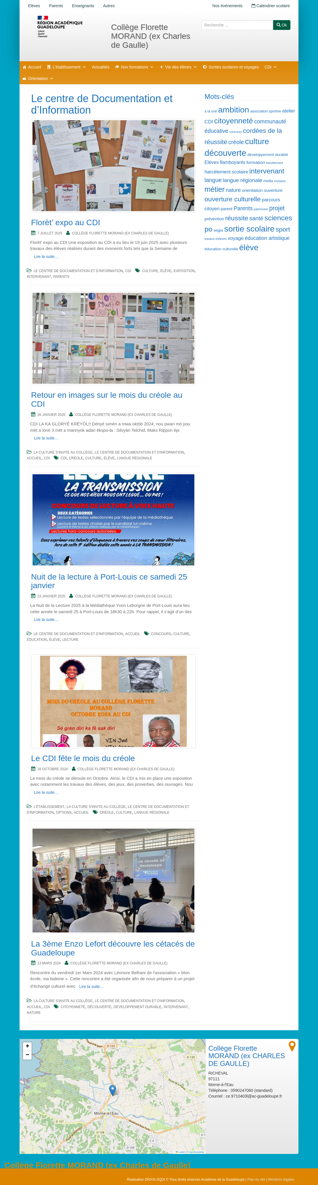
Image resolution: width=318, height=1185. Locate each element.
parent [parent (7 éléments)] (226, 209)
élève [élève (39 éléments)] (248, 247)
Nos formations (137, 67)
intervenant (39, 277)
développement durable (138, 1007)
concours (161, 634)
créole (76, 458)
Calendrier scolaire (270, 5)
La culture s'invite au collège (63, 452)
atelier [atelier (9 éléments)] (288, 110)
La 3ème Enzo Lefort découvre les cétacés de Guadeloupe (113, 948)
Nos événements (227, 5)
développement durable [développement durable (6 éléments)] (267, 154)
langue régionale (134, 458)
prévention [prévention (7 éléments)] (214, 219)
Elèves (34, 5)
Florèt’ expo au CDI (65, 222)
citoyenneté (73, 1007)
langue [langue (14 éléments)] (213, 180)
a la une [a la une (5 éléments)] (210, 111)
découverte (99, 1007)
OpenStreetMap (196, 1152)
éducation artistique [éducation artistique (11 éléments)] (267, 238)
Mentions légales (281, 1180)
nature (34, 1013)
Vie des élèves (181, 67)
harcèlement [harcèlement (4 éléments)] (274, 163)
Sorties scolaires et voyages (234, 67)
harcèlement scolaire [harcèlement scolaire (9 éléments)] (226, 171)
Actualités (101, 67)
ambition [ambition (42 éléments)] (233, 109)
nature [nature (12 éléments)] (233, 190)
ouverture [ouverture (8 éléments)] (273, 190)
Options (64, 813)
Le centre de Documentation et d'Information (78, 271)
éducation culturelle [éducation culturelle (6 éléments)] (221, 249)
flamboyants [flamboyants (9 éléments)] (233, 162)
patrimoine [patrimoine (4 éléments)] (261, 209)
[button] (112, 1090)
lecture (70, 640)
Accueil (34, 67)
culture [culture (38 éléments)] (257, 141)
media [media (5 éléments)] (268, 181)
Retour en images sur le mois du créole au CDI (106, 399)
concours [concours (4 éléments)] (235, 131)
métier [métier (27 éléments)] (214, 189)
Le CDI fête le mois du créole (83, 758)
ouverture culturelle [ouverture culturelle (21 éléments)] (232, 199)
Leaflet (180, 1152)
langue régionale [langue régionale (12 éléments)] (242, 180)
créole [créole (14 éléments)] (236, 142)
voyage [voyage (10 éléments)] (236, 238)
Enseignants (83, 5)
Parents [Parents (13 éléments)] (243, 208)
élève (165, 271)
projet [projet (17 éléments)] (277, 208)
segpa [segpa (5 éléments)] (218, 230)
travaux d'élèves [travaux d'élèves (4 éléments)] (215, 238)
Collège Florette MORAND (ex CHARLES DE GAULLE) (120, 233)
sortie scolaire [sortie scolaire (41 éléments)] (249, 228)
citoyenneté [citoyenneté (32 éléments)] (233, 120)
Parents (56, 5)
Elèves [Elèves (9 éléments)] (211, 162)
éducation (37, 640)
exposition (184, 271)
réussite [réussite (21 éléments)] (236, 218)
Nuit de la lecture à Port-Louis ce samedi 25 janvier (109, 581)
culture (150, 271)
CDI (271, 67)
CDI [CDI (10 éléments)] (208, 122)
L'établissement (69, 67)
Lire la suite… (46, 256)
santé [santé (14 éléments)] (256, 218)
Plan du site (256, 1180)
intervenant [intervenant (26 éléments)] (266, 171)
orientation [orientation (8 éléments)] (252, 190)
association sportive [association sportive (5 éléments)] (265, 111)
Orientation (40, 78)
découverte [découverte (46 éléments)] (225, 153)
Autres (109, 5)
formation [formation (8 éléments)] (255, 162)
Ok (282, 25)
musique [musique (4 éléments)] (280, 181)
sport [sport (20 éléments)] (283, 229)
